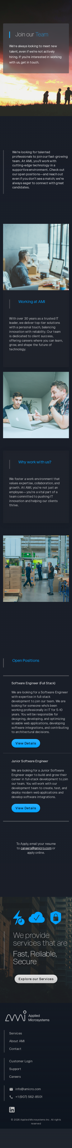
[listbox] (37, 1051)
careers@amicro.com (36, 859)
